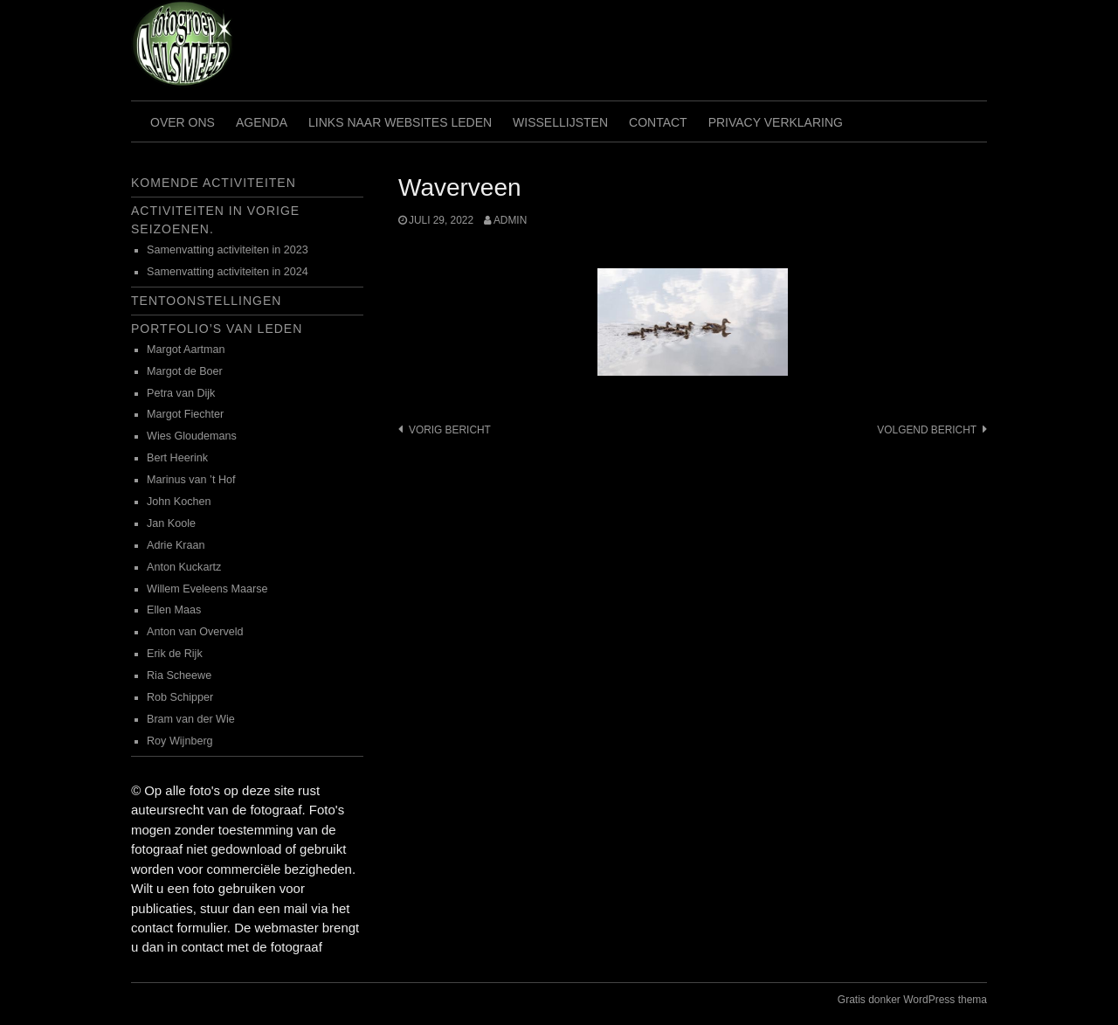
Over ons (182, 122)
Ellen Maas (174, 610)
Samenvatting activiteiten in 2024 (227, 272)
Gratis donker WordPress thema (912, 1000)
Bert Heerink (177, 458)
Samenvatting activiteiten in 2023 (227, 250)
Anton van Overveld (195, 632)
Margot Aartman (186, 349)
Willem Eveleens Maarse (207, 589)
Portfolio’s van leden (216, 329)
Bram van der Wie (191, 719)
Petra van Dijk (181, 393)
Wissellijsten (560, 122)
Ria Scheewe (179, 675)
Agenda (261, 122)
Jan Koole (171, 523)
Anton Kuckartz (184, 567)
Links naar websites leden (400, 122)
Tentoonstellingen (206, 301)
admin (510, 220)
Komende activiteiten (213, 183)
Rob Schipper (180, 697)
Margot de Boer (185, 371)
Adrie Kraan (176, 545)
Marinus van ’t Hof (191, 480)
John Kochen (179, 501)
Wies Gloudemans (192, 436)
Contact (658, 122)
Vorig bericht (450, 430)
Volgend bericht (927, 430)
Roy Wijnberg (180, 741)
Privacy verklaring (775, 122)
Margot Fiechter (185, 414)
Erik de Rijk (175, 654)
